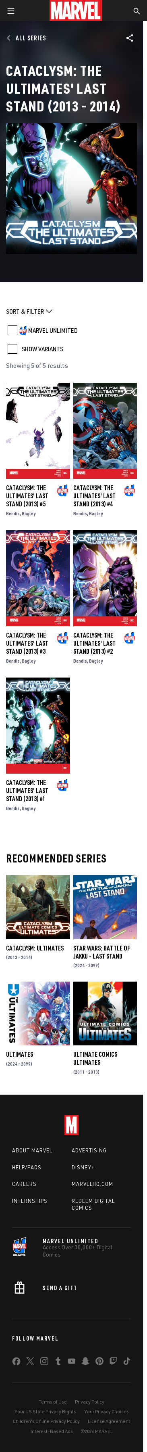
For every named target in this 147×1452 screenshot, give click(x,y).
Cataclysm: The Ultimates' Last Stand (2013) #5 (27, 496)
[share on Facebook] (16, 1363)
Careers (24, 1184)
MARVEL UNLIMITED (53, 330)
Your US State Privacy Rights (45, 1411)
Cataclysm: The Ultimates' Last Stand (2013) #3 (27, 643)
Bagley (28, 513)
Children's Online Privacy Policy (46, 1421)
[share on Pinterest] (99, 1363)
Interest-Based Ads (52, 1431)
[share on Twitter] (30, 1363)
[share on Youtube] (72, 1363)
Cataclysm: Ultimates (35, 948)
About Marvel (32, 1150)
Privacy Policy (89, 1402)
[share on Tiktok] (127, 1363)
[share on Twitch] (113, 1363)
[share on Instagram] (44, 1363)
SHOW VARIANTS (42, 349)
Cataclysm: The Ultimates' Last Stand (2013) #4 (94, 496)
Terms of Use (53, 1402)
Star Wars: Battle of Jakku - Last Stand (101, 952)
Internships (30, 1201)
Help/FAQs (26, 1167)
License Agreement (109, 1421)
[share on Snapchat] (85, 1363)
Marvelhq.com (92, 1184)
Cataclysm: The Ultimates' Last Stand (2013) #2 (94, 643)
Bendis (13, 513)
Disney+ (83, 1167)
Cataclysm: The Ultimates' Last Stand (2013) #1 (27, 790)
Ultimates (19, 1054)
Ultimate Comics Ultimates (95, 1058)
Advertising (89, 1150)
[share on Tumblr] (58, 1363)
